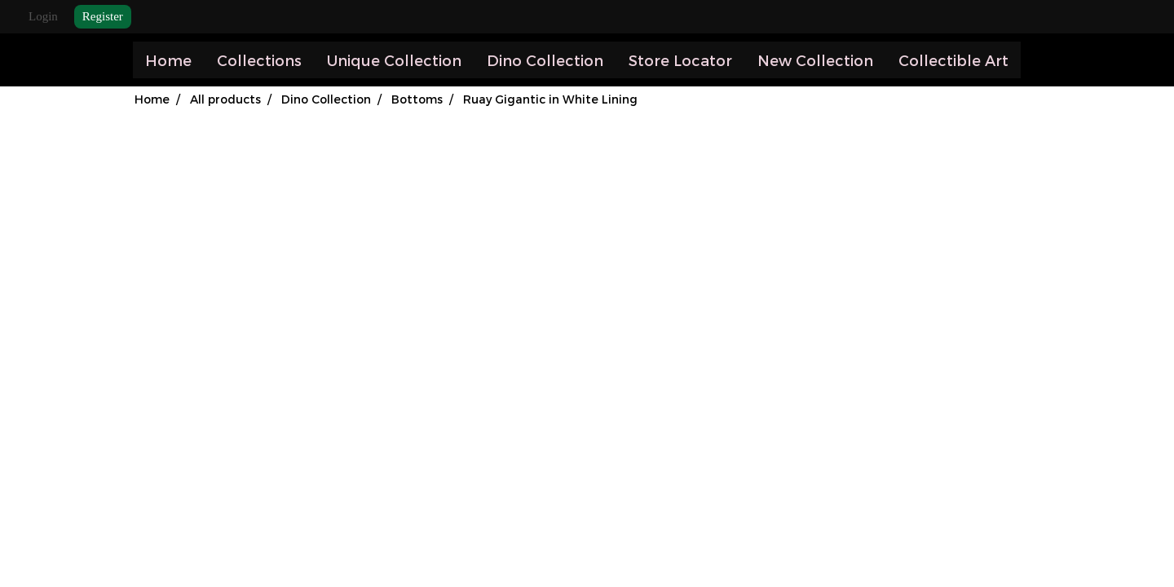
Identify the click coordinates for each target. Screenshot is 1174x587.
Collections (259, 59)
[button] (1035, 60)
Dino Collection (545, 59)
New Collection (815, 59)
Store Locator (680, 59)
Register (102, 16)
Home (168, 59)
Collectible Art (953, 59)
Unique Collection (394, 59)
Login (43, 16)
